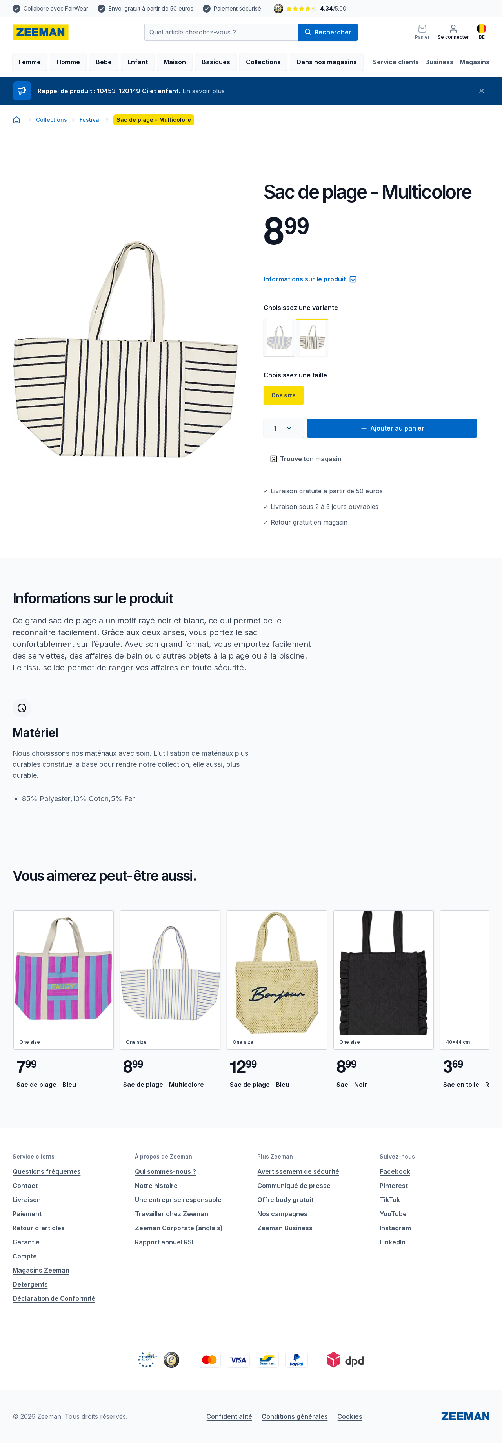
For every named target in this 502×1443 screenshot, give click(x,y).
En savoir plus (203, 91)
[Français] (481, 32)
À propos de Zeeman (163, 1156)
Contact (25, 1186)
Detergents (30, 1284)
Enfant (137, 62)
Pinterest (394, 1186)
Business (439, 62)
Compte (25, 1256)
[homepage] (41, 32)
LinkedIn (393, 1242)
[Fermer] (481, 91)
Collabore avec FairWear (56, 8)
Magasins (474, 62)
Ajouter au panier (392, 428)
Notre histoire (156, 1186)
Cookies (349, 1416)
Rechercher (327, 32)
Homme (68, 62)
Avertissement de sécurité (298, 1171)
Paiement (27, 1214)
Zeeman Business (285, 1228)
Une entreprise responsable (178, 1200)
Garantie (26, 1242)
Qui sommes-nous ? (165, 1171)
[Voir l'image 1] (279, 337)
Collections (263, 62)
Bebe (104, 62)
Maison (175, 62)
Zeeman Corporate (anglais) (179, 1228)
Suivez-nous (397, 1156)
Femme (30, 62)
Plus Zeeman (275, 1156)
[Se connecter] (453, 32)
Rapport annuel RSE (165, 1242)
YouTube (393, 1214)
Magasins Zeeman (41, 1270)
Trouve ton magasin (306, 459)
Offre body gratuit (285, 1200)
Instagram (395, 1228)
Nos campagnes (282, 1214)
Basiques (216, 62)
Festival (90, 119)
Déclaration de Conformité (54, 1298)
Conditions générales (295, 1416)
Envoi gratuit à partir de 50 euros (151, 8)
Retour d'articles (39, 1228)
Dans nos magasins (326, 62)
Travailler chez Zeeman (171, 1214)
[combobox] (284, 428)
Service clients (396, 62)
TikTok (390, 1200)
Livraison (27, 1200)
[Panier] (422, 32)
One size (283, 395)
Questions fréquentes (47, 1171)
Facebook (395, 1171)
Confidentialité (229, 1416)
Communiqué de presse (294, 1186)
